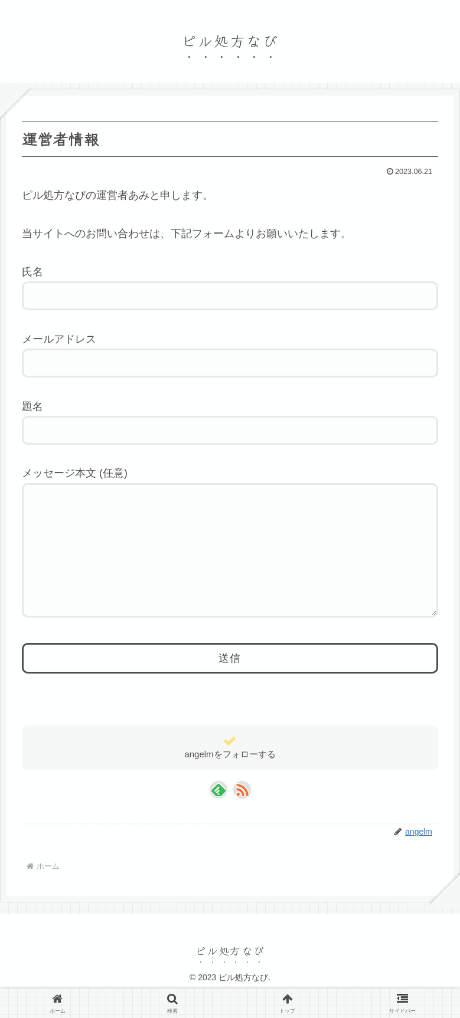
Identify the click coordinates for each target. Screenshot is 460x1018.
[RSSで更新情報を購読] (242, 813)
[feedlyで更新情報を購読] (218, 813)
